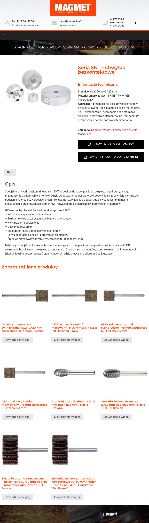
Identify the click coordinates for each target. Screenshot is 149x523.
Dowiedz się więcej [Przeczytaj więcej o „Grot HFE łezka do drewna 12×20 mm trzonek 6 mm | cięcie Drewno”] (67, 416)
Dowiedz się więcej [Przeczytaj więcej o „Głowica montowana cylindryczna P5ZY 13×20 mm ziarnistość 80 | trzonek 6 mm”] (17, 339)
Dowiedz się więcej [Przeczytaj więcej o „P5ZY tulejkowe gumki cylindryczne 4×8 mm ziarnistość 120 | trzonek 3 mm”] (117, 339)
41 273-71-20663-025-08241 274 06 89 (117, 22)
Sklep (54, 47)
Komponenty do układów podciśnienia (114, 130)
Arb (89, 134)
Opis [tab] (9, 172)
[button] (4, 35)
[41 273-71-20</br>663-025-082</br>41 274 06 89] (105, 23)
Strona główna (29, 47)
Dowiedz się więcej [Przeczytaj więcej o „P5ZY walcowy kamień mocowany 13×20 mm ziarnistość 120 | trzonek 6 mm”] (67, 339)
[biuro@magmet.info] (54, 23)
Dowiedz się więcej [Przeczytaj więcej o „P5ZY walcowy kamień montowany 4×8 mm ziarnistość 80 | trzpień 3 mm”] (17, 416)
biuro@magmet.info (70, 21)
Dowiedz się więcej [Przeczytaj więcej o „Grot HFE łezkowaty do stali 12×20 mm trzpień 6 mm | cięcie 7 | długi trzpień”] (117, 416)
